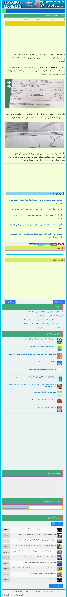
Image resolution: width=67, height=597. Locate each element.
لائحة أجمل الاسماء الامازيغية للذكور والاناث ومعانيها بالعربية (40, 339)
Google (26, 595)
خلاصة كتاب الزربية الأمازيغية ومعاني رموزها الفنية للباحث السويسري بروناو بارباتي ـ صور (32, 354)
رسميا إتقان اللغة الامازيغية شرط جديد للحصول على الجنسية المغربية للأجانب (42, 319)
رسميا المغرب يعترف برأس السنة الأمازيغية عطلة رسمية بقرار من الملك (43, 323)
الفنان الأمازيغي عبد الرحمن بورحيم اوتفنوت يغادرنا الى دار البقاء (46, 311)
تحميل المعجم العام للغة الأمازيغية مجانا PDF (44, 399)
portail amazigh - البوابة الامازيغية (54, 591)
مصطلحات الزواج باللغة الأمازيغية (47, 407)
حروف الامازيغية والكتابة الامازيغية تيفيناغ (45, 392)
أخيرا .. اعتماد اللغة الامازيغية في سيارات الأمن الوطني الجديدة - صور (44, 315)
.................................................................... (52, 314)
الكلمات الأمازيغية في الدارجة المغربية (46, 361)
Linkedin (31, 244)
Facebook (53, 244)
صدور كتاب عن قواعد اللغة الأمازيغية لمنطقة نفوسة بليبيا (41, 346)
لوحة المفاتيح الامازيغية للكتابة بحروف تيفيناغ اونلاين (42, 369)
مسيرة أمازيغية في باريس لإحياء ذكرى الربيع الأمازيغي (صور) (36, 209)
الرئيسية (62, 15)
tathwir (12, 595)
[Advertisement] (35, 40)
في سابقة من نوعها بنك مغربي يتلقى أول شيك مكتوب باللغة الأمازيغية (44, 19)
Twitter (40, 244)
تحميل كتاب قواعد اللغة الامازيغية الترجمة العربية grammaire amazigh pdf (36, 377)
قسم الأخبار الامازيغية (51, 15)
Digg (36, 244)
